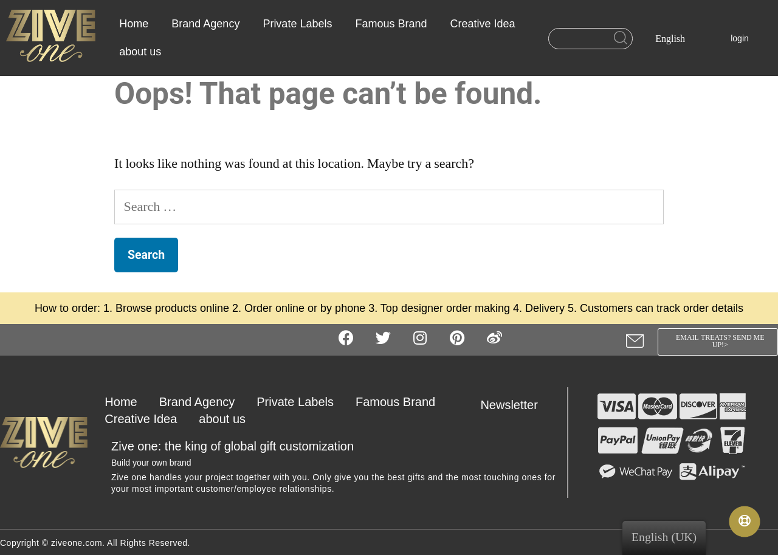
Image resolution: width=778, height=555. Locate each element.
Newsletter (508, 405)
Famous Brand (391, 24)
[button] (717, 342)
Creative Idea (482, 24)
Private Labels (297, 24)
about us (140, 52)
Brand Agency (205, 24)
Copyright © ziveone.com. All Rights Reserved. (95, 543)
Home (133, 24)
